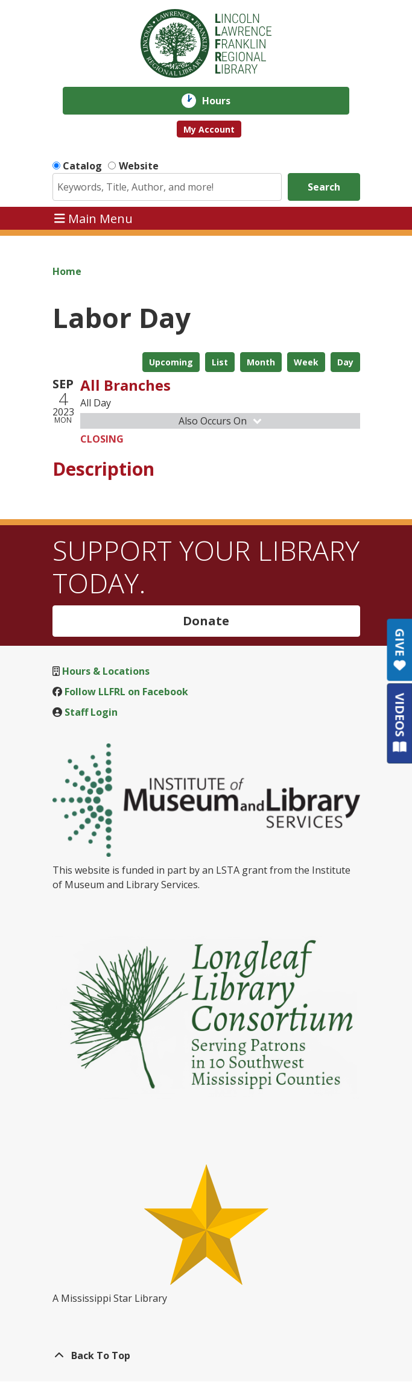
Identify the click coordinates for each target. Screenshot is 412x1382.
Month (261, 362)
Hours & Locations (106, 671)
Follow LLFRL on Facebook (126, 691)
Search (324, 187)
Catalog (82, 165)
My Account (209, 129)
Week (306, 362)
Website (139, 165)
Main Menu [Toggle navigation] (93, 218)
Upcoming (171, 362)
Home (66, 271)
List (220, 362)
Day (345, 362)
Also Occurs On (221, 421)
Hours (225, 100)
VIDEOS (399, 723)
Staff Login (91, 712)
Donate (206, 621)
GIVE (399, 649)
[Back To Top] (206, 1355)
